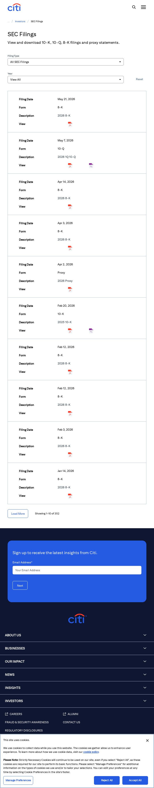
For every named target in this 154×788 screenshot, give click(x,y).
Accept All (135, 780)
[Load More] (18, 513)
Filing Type (13, 55)
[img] (134, 7)
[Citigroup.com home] (77, 618)
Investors (20, 21)
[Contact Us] (106, 724)
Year (10, 73)
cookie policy (91, 751)
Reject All (106, 780)
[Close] (147, 740)
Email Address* (22, 562)
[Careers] (34, 716)
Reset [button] (139, 79)
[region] (77, 761)
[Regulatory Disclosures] (34, 733)
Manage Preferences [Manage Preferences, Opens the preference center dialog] (18, 780)
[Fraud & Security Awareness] (34, 724)
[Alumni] (106, 716)
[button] (77, 635)
